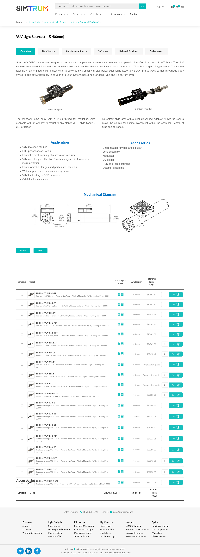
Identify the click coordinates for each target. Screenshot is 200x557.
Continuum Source (76, 51)
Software (103, 51)
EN (182, 7)
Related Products (128, 51)
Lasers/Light (34, 22)
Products (20, 22)
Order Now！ (157, 51)
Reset (40, 250)
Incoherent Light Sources (55, 22)
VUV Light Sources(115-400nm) (85, 22)
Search (23, 250)
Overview (25, 51)
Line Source (48, 51)
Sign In (160, 6)
